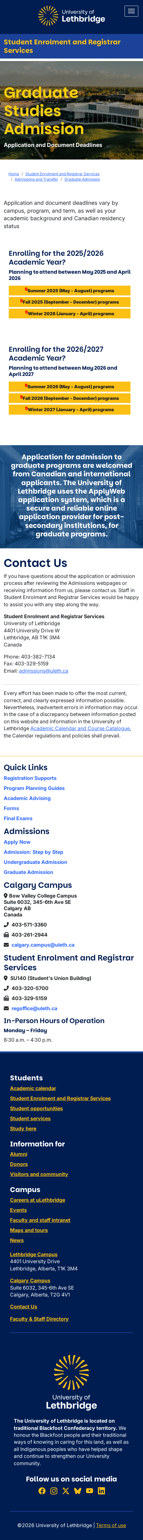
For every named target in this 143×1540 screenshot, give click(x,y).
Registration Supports (30, 778)
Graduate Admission (82, 179)
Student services (30, 1118)
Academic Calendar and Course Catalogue (80, 728)
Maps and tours (29, 1230)
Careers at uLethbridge (37, 1200)
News (17, 1240)
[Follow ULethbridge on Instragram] (54, 1491)
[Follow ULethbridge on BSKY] (78, 1491)
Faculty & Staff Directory (39, 1319)
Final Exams (18, 818)
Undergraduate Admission (35, 862)
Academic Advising (27, 798)
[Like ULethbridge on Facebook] (42, 1491)
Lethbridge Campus (34, 1254)
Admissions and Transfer (36, 179)
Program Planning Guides (34, 788)
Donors (19, 1164)
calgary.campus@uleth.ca (43, 945)
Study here (23, 1128)
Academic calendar (33, 1088)
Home (13, 173)
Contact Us (23, 1306)
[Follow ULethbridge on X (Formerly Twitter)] (66, 1491)
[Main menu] (131, 11)
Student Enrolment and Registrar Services (62, 46)
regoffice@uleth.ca (34, 1008)
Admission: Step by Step (33, 852)
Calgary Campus (30, 1280)
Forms (11, 808)
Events (18, 1210)
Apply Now (17, 842)
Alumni (18, 1154)
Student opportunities (36, 1108)
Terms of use (111, 1525)
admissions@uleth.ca (43, 671)
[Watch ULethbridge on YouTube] (89, 1491)
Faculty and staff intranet (40, 1220)
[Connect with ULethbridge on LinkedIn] (101, 1491)
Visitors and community (39, 1174)
